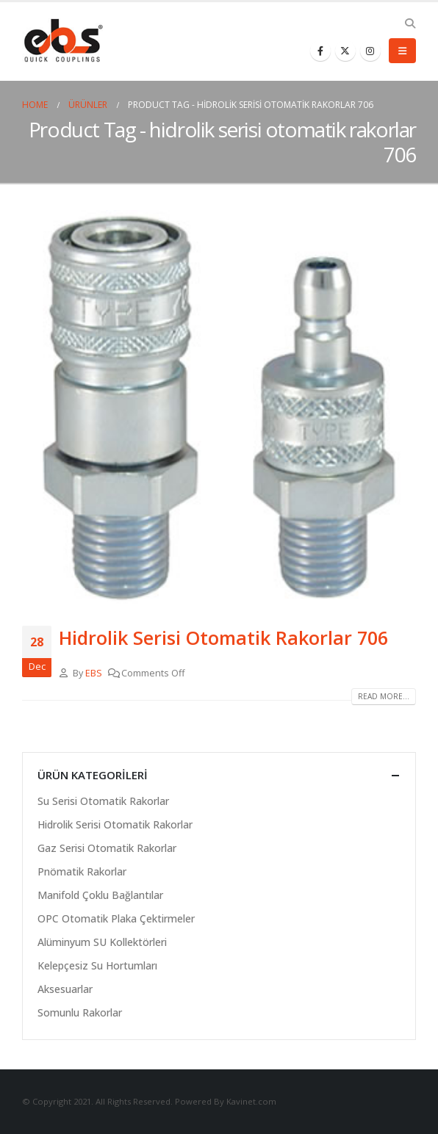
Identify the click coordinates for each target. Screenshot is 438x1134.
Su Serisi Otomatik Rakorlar (103, 801)
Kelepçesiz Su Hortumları (97, 965)
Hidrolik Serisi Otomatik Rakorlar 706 (223, 637)
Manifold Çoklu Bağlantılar (100, 895)
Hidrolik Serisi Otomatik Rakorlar (115, 824)
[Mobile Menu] (402, 50)
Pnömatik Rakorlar (81, 871)
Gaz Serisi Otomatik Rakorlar (106, 848)
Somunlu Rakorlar (79, 1012)
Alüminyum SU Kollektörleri (102, 942)
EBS (93, 673)
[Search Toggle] (409, 23)
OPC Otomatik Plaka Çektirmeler (116, 918)
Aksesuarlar (65, 989)
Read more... (383, 696)
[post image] (219, 407)
